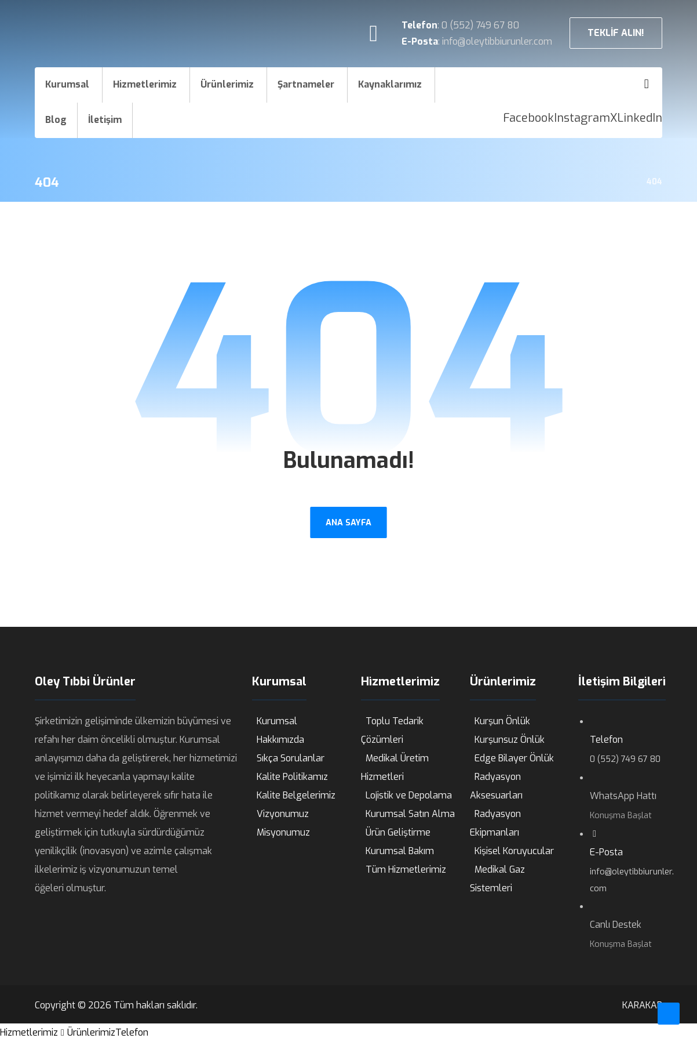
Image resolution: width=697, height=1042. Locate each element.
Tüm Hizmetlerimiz (406, 869)
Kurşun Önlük (502, 721)
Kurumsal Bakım (400, 851)
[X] (613, 118)
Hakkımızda (280, 740)
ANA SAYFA (348, 522)
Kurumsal (277, 721)
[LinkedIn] (639, 118)
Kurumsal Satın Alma (410, 814)
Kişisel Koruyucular (514, 851)
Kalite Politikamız (292, 777)
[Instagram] (582, 118)
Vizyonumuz (283, 814)
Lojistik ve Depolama (409, 795)
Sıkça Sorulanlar (290, 758)
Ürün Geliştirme (398, 832)
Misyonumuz (283, 832)
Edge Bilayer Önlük (514, 758)
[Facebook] (528, 118)
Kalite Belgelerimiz (296, 795)
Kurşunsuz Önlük (510, 740)
